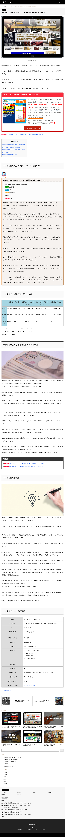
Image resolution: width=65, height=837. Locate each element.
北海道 (2, 800)
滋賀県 (21, 809)
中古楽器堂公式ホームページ (10, 690)
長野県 (24, 805)
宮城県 (13, 802)
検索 (62, 750)
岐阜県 (16, 807)
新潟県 (21, 805)
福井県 (17, 805)
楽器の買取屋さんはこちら (32, 128)
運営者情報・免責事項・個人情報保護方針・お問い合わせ (29, 830)
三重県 (12, 807)
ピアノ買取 (5, 772)
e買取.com (32, 824)
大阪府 (5, 809)
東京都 (5, 803)
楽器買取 (4, 781)
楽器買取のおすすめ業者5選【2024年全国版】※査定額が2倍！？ (26, 466)
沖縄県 (2, 816)
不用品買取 (5, 783)
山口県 (13, 811)
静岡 (9, 807)
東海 (2, 807)
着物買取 (4, 777)
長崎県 (9, 814)
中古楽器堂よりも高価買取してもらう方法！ (14, 149)
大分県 (25, 814)
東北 (2, 802)
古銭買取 (4, 779)
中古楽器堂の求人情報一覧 (31, 685)
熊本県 (17, 814)
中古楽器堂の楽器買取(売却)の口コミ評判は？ (14, 144)
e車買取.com (44, 830)
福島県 (21, 802)
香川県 (9, 812)
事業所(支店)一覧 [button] (29, 632)
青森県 (5, 802)
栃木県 (29, 803)
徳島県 (13, 812)
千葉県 (14, 803)
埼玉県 (18, 803)
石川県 (13, 805)
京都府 (13, 809)
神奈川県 (10, 803)
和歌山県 (25, 809)
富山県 (9, 805)
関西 (2, 809)
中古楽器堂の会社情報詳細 (9, 154)
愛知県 (5, 807)
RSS (32, 827)
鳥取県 (17, 811)
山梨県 (28, 805)
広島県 (9, 811)
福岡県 (5, 814)
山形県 (25, 802)
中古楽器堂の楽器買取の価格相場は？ (12, 147)
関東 (2, 803)
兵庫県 (9, 809)
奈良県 (17, 809)
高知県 (17, 812)
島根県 (21, 811)
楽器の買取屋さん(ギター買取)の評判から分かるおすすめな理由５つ (24, 134)
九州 (2, 814)
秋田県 (9, 802)
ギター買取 (4, 10)
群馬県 (22, 803)
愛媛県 (5, 812)
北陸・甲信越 (4, 805)
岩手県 (17, 802)
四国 (2, 812)
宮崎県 (21, 814)
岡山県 (5, 811)
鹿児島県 (29, 814)
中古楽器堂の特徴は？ (8, 152)
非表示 (15, 141)
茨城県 (26, 803)
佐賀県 (13, 814)
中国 (2, 811)
